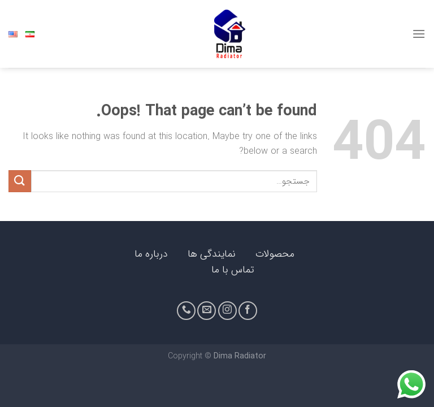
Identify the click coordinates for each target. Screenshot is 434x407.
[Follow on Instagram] (227, 310)
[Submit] (19, 181)
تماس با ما (232, 270)
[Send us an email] (206, 310)
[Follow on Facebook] (247, 310)
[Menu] (419, 33)
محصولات (274, 254)
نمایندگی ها (212, 254)
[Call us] (186, 310)
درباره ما (150, 254)
